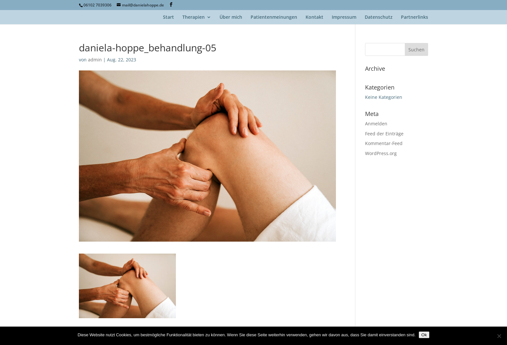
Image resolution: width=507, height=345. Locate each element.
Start (168, 17)
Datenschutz (379, 17)
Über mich (231, 17)
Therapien (193, 17)
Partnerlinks (414, 17)
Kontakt (314, 17)
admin (95, 60)
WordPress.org (381, 153)
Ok (424, 334)
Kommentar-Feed (384, 143)
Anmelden (376, 123)
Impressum (344, 17)
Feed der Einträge (384, 134)
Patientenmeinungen (274, 17)
